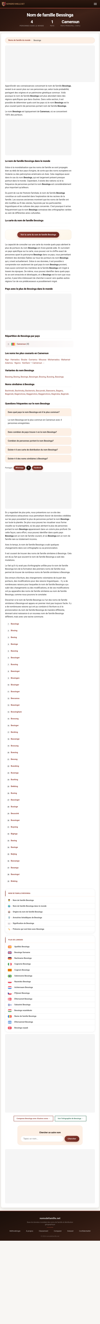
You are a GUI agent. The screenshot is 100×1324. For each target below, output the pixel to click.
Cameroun (21, 344)
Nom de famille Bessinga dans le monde (29, 906)
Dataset (70, 1231)
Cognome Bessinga (22, 964)
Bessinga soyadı (21, 1028)
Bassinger (15, 800)
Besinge (24, 377)
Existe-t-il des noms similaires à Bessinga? (28, 458)
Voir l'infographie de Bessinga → (70, 1118)
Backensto (30, 390)
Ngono (17, 363)
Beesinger (15, 671)
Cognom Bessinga (22, 970)
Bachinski (9, 390)
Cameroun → (38, 363)
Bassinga (59, 377)
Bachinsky (19, 390)
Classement (43, 1231)
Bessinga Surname (22, 952)
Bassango (15, 861)
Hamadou (15, 359)
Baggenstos (32, 394)
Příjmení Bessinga (22, 993)
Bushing (14, 779)
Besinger (15, 725)
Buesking (15, 766)
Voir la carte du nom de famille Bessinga (38, 235)
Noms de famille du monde (19, 40)
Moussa (42, 359)
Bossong (15, 718)
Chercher (72, 1139)
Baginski (65, 394)
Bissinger (15, 685)
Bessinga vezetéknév (23, 1010)
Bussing (50, 377)
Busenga (14, 773)
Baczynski (40, 390)
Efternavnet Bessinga (23, 999)
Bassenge (15, 739)
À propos (29, 1231)
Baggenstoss (44, 394)
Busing (14, 793)
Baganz (59, 390)
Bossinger (15, 691)
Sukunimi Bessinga (22, 1005)
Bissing (42, 377)
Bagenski (9, 394)
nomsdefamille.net (50, 1218)
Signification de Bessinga (23, 923)
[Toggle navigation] (95, 3)
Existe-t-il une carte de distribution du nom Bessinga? (33, 449)
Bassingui (15, 874)
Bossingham (16, 712)
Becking (14, 732)
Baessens (50, 390)
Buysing (14, 827)
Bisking (14, 881)
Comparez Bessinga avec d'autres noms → (33, 1118)
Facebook (37, 468)
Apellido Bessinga (21, 947)
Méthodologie (15, 1231)
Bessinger (33, 377)
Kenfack (26, 363)
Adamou (9, 363)
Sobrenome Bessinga (23, 976)
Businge (14, 806)
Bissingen (15, 678)
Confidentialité (84, 1231)
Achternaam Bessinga (23, 987)
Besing (16, 377)
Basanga (14, 867)
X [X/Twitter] (28, 468)
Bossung (14, 746)
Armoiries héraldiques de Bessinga (27, 917)
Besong (14, 759)
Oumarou (33, 359)
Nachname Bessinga (23, 958)
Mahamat (65, 359)
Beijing (14, 854)
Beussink (15, 813)
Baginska (55, 394)
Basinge (14, 847)
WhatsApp (19, 468)
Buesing (14, 752)
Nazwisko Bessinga (22, 982)
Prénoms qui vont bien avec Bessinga (28, 929)
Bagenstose (19, 394)
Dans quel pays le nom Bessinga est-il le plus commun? (34, 412)
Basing (14, 840)
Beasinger (15, 705)
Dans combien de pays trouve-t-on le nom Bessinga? (32, 432)
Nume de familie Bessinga (25, 1016)
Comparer (58, 1231)
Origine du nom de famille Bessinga (28, 912)
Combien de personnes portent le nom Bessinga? (31, 441)
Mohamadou (54, 359)
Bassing (8, 377)
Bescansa (15, 698)
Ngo (7, 359)
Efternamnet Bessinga (23, 1022)
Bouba (24, 359)
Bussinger (15, 820)
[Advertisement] (50, 63)
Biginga (14, 834)
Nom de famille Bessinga (23, 900)
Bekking (14, 786)
